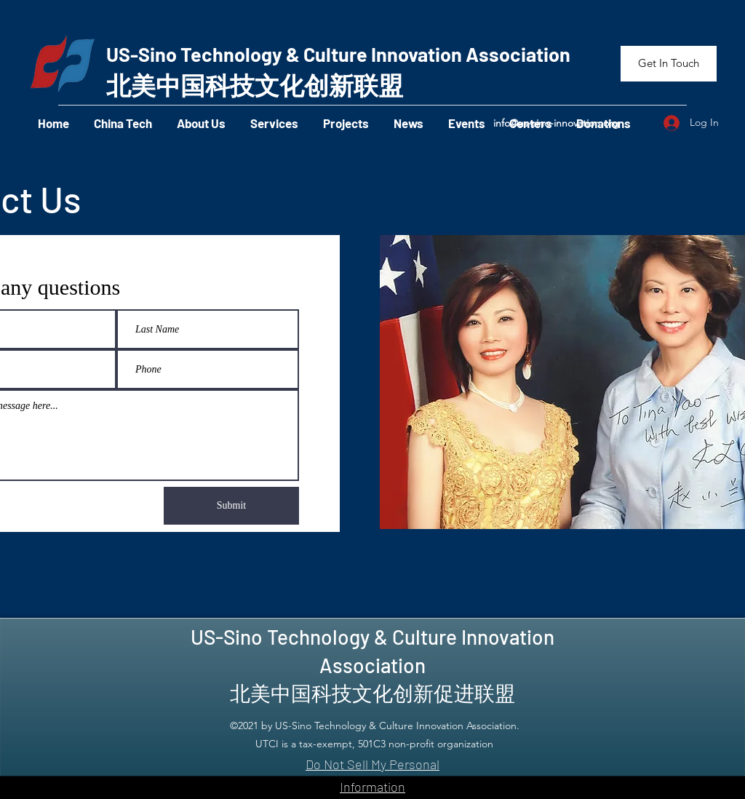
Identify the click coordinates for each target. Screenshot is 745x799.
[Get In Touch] (669, 64)
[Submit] (231, 506)
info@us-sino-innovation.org (556, 123)
